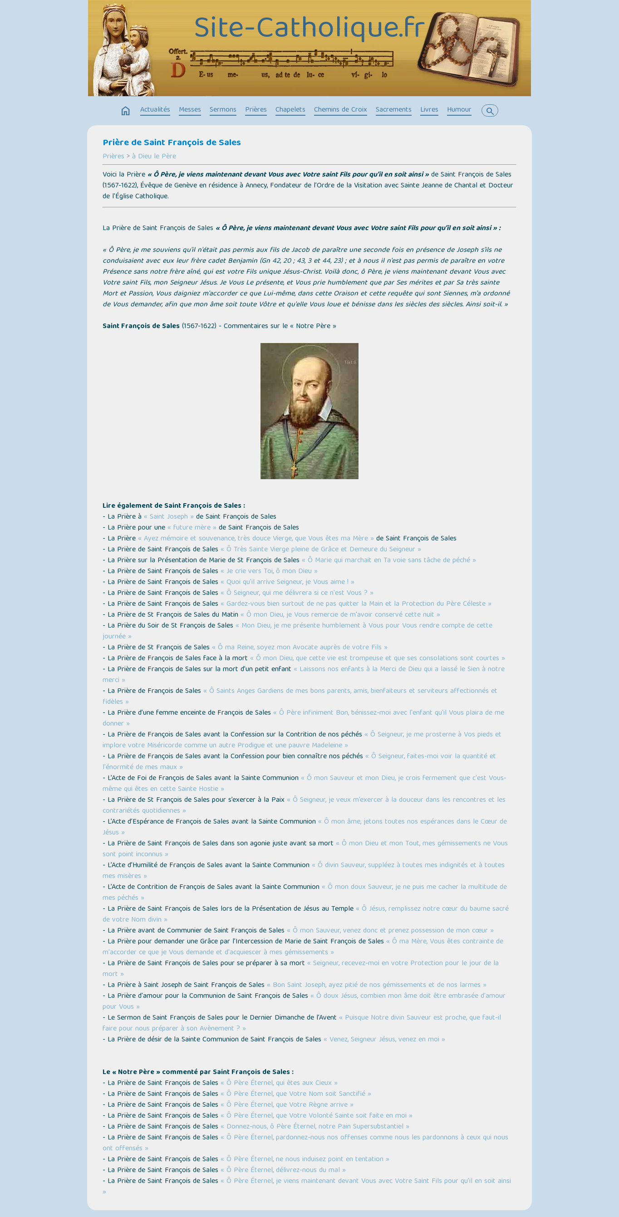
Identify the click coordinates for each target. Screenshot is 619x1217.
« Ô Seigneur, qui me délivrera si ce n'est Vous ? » (297, 593)
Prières (256, 110)
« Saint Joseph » (170, 517)
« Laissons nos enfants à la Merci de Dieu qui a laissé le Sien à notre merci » (304, 675)
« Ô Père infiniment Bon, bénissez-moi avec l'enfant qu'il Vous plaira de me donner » (303, 719)
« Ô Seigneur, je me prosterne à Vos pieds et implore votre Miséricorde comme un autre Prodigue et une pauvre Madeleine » (302, 740)
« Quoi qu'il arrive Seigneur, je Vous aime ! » (287, 582)
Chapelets (290, 110)
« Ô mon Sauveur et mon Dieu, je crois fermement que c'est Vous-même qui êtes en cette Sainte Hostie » (304, 784)
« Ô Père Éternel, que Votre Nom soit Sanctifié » (296, 1094)
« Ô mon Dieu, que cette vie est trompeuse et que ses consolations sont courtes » (377, 659)
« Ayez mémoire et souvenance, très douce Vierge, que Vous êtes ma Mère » (256, 539)
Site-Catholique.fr (309, 30)
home (126, 111)
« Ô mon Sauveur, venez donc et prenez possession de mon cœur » (390, 931)
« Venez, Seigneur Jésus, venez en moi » (384, 1040)
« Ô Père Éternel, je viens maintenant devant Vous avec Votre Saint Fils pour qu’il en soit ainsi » (307, 1187)
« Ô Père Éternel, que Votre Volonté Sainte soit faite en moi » (317, 1116)
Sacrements (394, 110)
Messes (190, 110)
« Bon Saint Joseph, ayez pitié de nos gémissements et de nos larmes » (376, 985)
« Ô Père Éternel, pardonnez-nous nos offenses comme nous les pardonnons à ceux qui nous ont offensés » (305, 1143)
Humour (459, 110)
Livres (429, 110)
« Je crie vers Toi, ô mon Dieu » (269, 571)
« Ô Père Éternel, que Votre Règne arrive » (287, 1105)
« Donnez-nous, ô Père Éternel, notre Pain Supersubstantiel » (315, 1127)
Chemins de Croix (340, 110)
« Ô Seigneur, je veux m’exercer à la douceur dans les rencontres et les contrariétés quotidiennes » (304, 806)
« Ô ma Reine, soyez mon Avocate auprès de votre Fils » (300, 648)
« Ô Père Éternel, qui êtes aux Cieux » (279, 1083)
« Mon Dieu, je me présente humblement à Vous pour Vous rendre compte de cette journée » (297, 631)
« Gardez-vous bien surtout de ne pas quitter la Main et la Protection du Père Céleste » (356, 604)
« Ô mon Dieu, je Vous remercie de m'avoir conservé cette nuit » (340, 615)
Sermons (223, 110)
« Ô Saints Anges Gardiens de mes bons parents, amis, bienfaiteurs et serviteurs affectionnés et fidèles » (300, 697)
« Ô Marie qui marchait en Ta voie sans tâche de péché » (389, 561)
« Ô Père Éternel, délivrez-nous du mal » (283, 1170)
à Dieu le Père (154, 157)
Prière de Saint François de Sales (172, 143)
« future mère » (193, 528)
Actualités (155, 110)
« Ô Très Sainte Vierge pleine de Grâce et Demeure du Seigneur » (321, 550)
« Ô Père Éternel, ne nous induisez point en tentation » (305, 1159)
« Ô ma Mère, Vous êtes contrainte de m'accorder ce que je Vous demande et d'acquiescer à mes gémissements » (303, 947)
